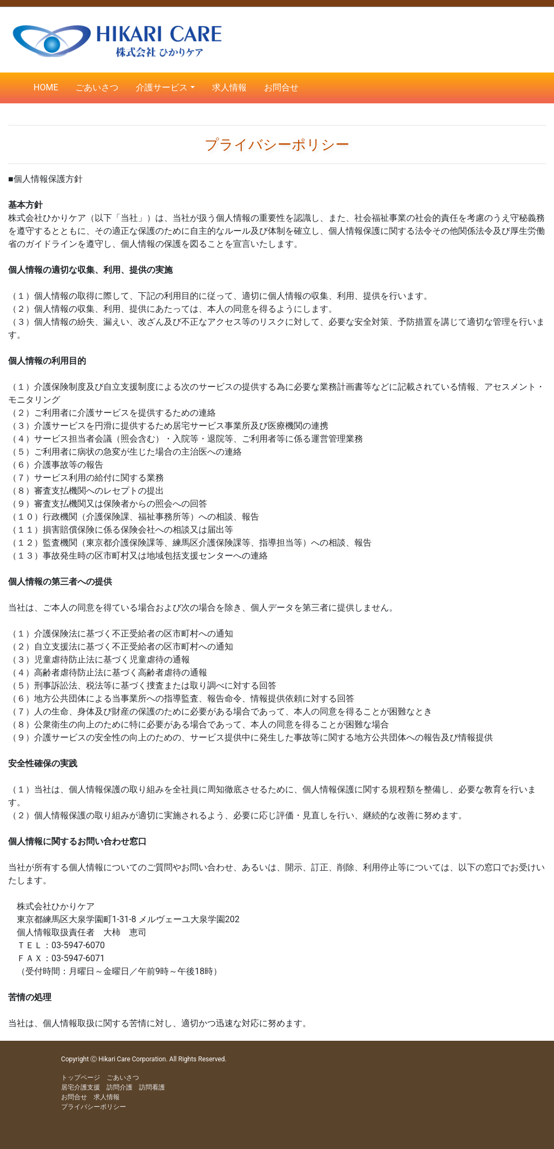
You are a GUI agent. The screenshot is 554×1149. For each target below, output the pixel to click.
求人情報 (229, 87)
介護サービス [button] (162, 87)
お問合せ (281, 87)
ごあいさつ (96, 87)
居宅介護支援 (80, 1087)
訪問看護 (152, 1087)
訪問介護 (120, 1087)
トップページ (80, 1077)
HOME (46, 87)
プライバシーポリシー (93, 1107)
